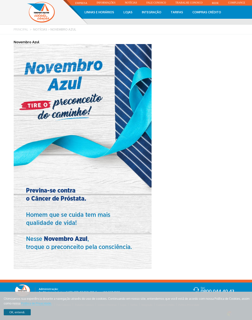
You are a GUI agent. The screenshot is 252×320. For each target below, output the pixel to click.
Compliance (236, 2)
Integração (151, 12)
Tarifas (177, 12)
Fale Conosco (156, 2)
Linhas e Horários (99, 12)
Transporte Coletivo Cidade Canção (45, 12)
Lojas (127, 12)
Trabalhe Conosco (189, 2)
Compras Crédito (206, 12)
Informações (106, 2)
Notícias (131, 2)
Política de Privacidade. (36, 303)
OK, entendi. (17, 312)
